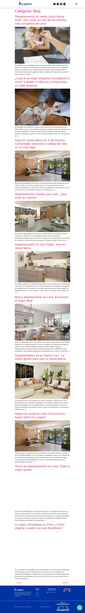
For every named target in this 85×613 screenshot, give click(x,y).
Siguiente (66, 582)
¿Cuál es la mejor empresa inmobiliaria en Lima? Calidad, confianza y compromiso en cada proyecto (42, 82)
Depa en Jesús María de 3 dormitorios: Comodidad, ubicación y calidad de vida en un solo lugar (41, 144)
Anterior (18, 582)
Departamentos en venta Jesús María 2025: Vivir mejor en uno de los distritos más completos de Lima (40, 20)
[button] (76, 4)
